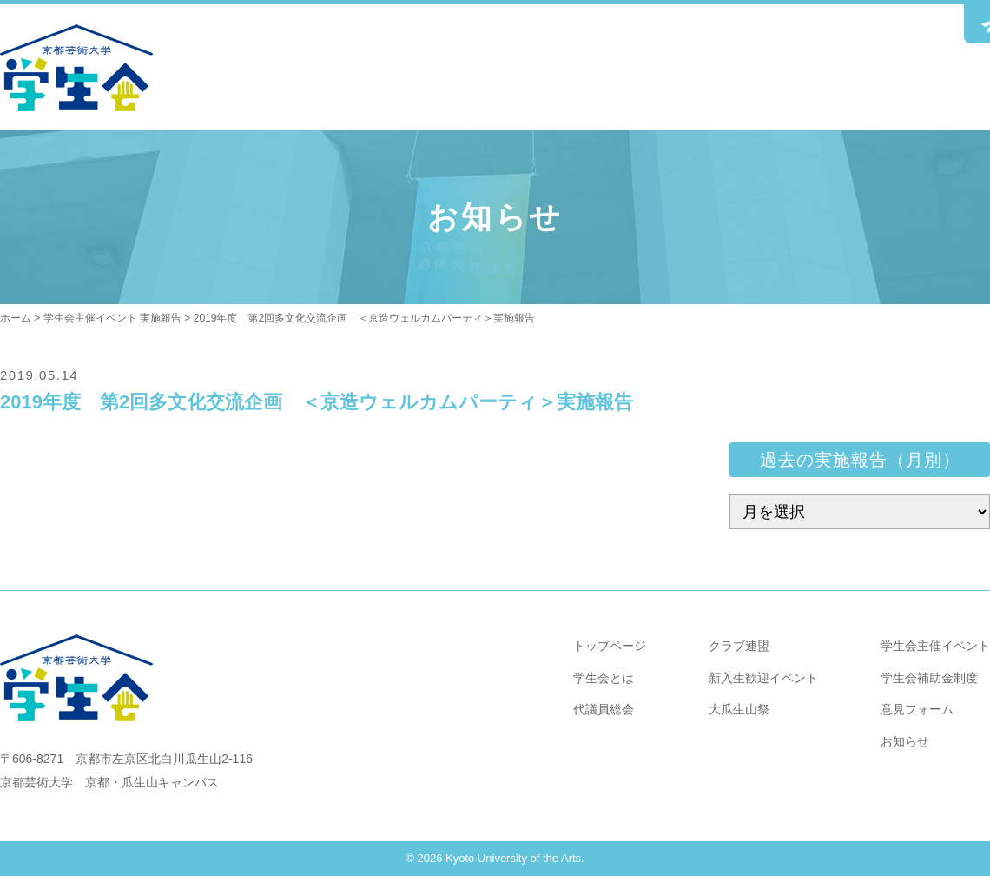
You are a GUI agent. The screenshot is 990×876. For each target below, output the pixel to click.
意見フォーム (917, 709)
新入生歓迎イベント (763, 678)
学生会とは (603, 678)
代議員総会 (603, 709)
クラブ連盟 (739, 646)
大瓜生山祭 (739, 709)
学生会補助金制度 (929, 678)
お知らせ (905, 741)
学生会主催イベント (935, 646)
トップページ (609, 646)
